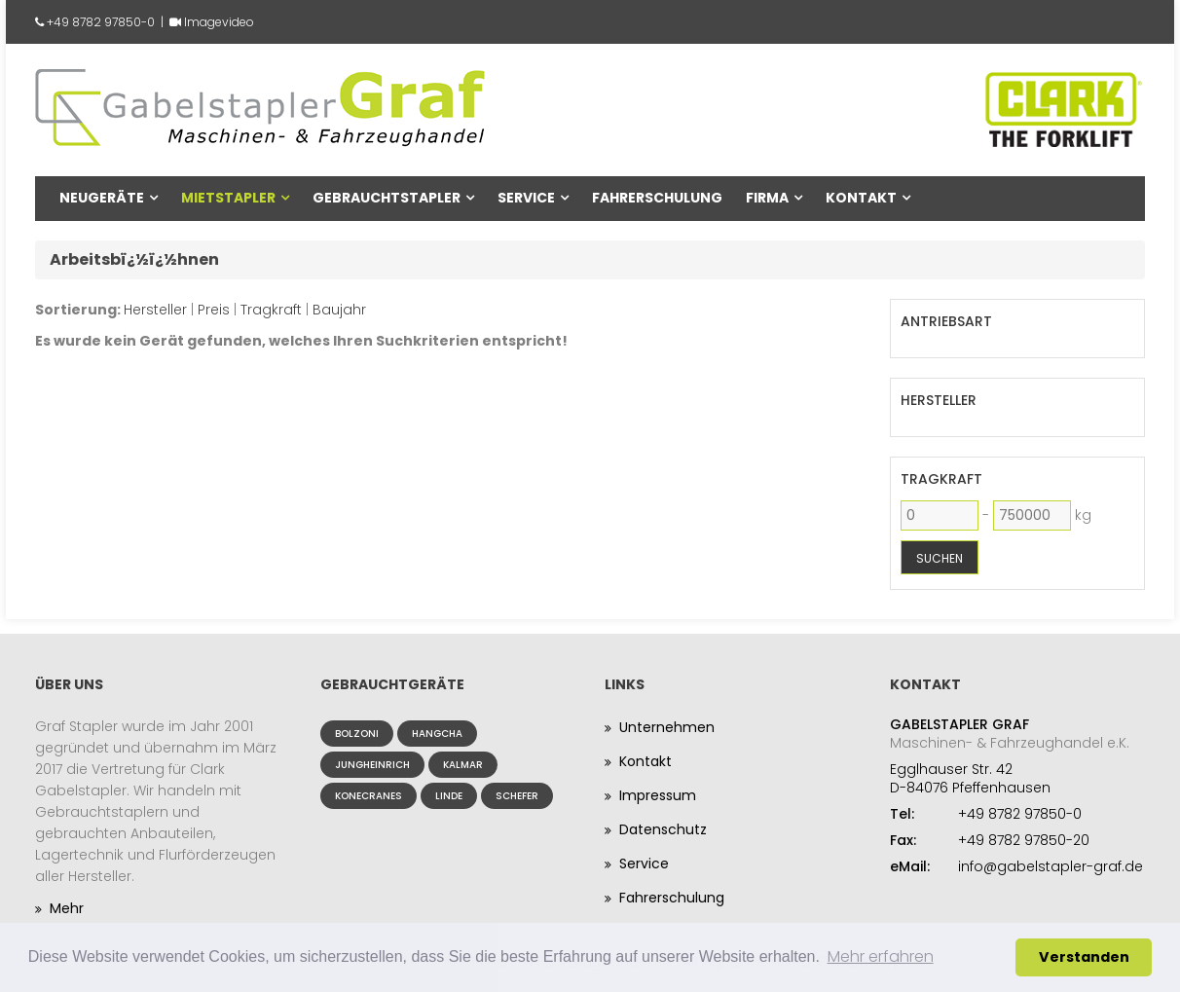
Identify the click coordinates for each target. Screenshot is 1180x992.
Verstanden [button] (1084, 957)
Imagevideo (219, 22)
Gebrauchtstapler (387, 197)
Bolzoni (357, 733)
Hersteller (155, 309)
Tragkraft (271, 309)
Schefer (517, 796)
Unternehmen (667, 727)
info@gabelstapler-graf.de (1050, 866)
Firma (767, 197)
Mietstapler (228, 197)
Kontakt (861, 197)
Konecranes (368, 796)
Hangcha (437, 733)
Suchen (939, 558)
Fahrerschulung (657, 197)
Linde (448, 796)
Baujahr (339, 309)
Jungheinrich (372, 764)
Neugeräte (101, 197)
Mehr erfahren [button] (881, 956)
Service (526, 197)
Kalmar (463, 764)
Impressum (657, 795)
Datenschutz (663, 829)
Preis (214, 309)
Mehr (67, 908)
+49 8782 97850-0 (101, 22)
